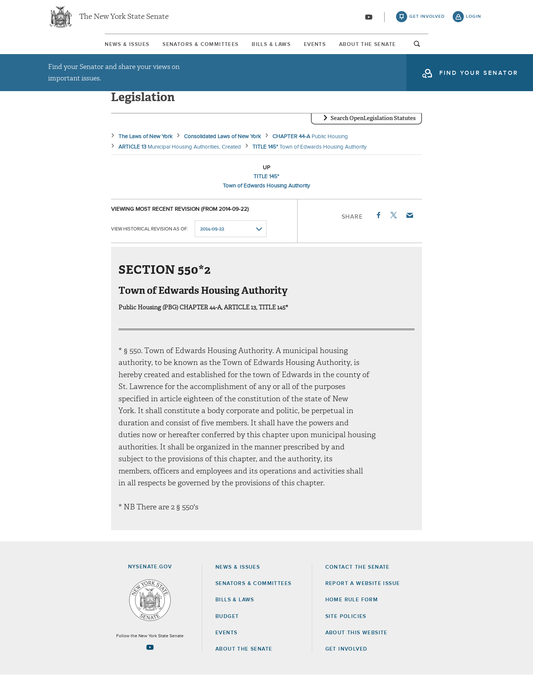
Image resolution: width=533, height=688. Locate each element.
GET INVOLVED (346, 662)
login (473, 18)
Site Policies (345, 629)
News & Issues (70, 47)
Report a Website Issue (362, 596)
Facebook (378, 228)
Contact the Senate (357, 580)
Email (409, 228)
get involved (427, 18)
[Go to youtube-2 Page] (150, 660)
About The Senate (413, 47)
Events (335, 47)
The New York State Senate (124, 18)
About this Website (356, 645)
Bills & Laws (265, 47)
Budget (227, 629)
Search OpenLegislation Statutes (373, 131)
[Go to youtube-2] (369, 19)
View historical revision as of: (149, 242)
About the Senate (243, 662)
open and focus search (473, 49)
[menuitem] (70, 47)
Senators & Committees (169, 47)
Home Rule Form (351, 613)
